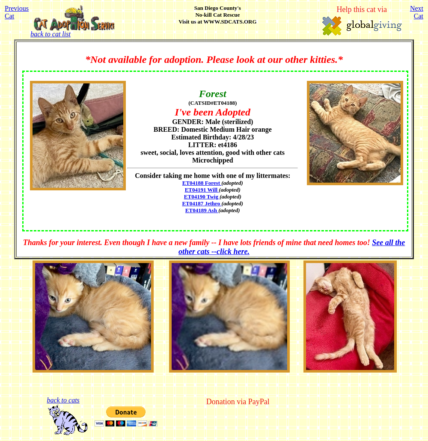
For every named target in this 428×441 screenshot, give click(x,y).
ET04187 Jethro (201, 203)
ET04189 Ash (201, 210)
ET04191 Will (202, 189)
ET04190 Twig (202, 196)
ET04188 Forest (201, 183)
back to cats (63, 400)
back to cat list (72, 31)
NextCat (416, 12)
